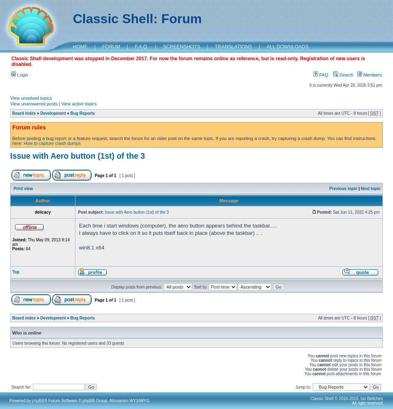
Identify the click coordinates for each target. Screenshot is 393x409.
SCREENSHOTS (181, 47)
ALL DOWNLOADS (288, 47)
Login (19, 74)
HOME (80, 47)
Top (16, 272)
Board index (24, 113)
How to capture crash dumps (52, 143)
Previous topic (343, 188)
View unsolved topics (31, 98)
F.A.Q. (141, 47)
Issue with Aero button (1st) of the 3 (77, 155)
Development (53, 113)
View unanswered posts (33, 103)
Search (343, 74)
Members (369, 74)
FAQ (320, 74)
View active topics (79, 103)
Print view (23, 188)
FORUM (111, 47)
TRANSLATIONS (233, 47)
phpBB (38, 400)
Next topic (370, 188)
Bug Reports (82, 113)
